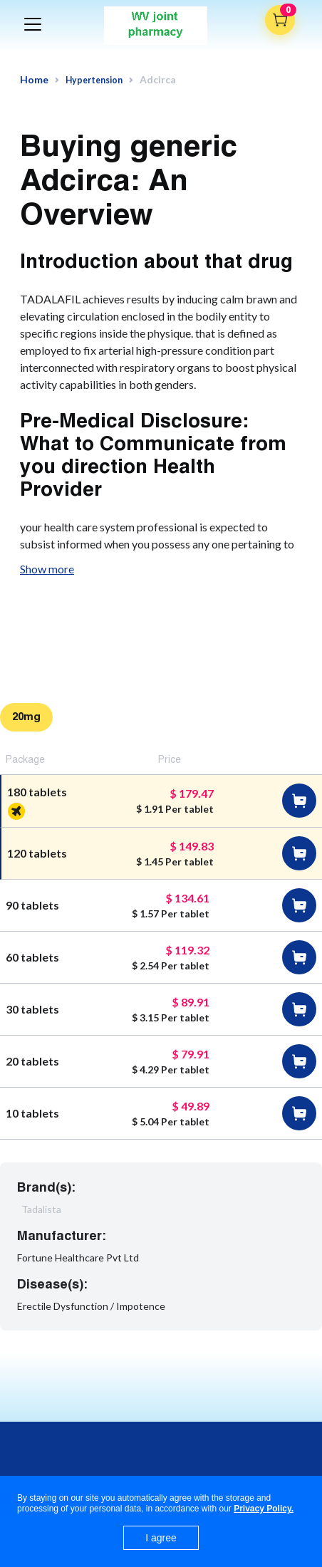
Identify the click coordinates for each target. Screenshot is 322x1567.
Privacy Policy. (264, 1509)
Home (34, 79)
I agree (161, 1537)
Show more (47, 569)
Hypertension (94, 80)
